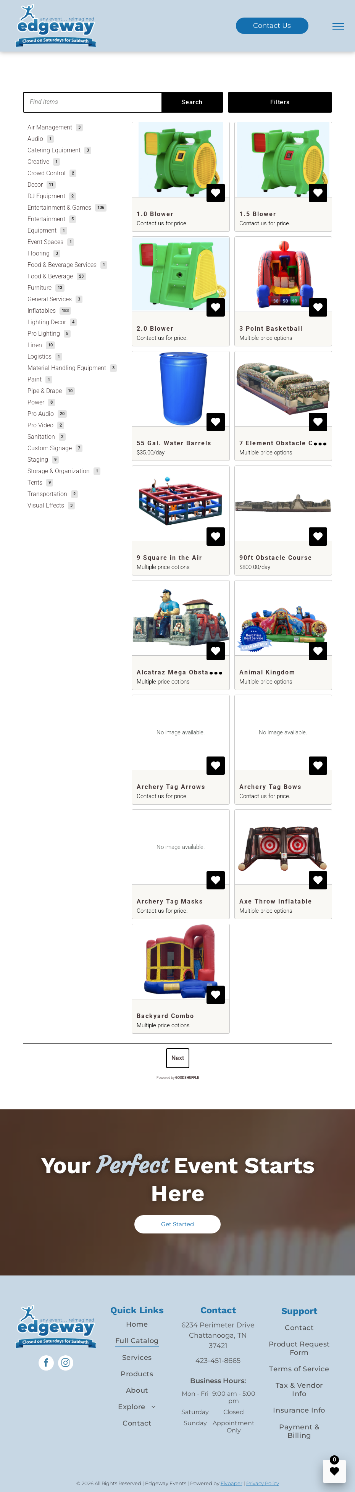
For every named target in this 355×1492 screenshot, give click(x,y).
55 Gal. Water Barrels (174, 443)
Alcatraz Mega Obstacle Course (191, 672)
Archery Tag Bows (270, 786)
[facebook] (46, 1363)
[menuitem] (137, 1324)
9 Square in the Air (169, 557)
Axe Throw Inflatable (275, 901)
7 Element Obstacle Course (285, 443)
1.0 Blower (155, 214)
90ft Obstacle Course (275, 557)
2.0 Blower (155, 328)
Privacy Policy (262, 1483)
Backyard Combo (165, 1016)
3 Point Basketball (271, 328)
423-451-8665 (217, 1360)
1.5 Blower (257, 214)
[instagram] (65, 1363)
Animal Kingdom (267, 672)
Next (177, 1058)
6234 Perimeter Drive (218, 1325)
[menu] (338, 27)
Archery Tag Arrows (171, 786)
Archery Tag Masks (170, 901)
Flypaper (231, 1483)
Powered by (178, 1078)
